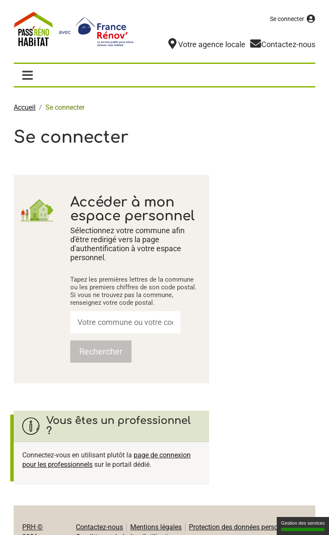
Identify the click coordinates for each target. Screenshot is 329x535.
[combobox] (125, 322)
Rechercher (101, 351)
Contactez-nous (99, 527)
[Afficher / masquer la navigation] (27, 74)
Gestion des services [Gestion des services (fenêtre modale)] (303, 525)
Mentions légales (156, 527)
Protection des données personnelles (244, 527)
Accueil (25, 107)
